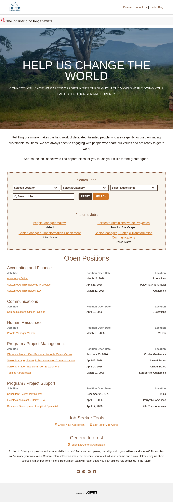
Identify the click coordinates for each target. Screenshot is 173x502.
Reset (85, 196)
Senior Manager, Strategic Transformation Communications (41, 360)
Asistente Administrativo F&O (24, 290)
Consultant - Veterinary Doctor (24, 394)
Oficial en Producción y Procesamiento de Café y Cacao (39, 354)
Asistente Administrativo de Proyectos (123, 223)
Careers (127, 7)
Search (100, 196)
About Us (141, 7)
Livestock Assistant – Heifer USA (26, 400)
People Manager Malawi (49, 223)
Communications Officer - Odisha (26, 311)
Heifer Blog (156, 7)
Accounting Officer (17, 278)
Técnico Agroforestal (19, 372)
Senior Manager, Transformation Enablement (50, 233)
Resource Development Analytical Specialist (32, 406)
